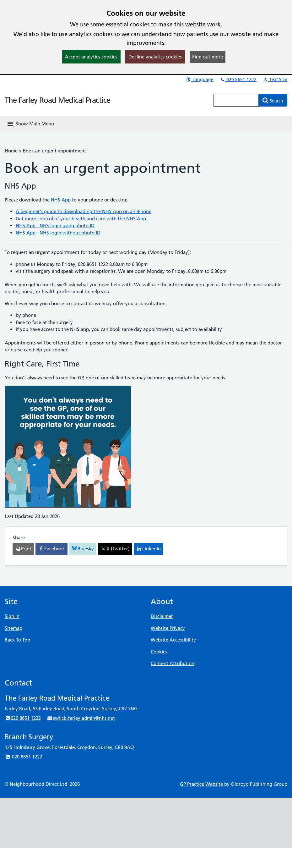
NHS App (61, 200)
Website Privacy (168, 628)
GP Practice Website (201, 784)
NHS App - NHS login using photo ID (55, 226)
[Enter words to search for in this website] (236, 100)
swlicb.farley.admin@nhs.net (81, 718)
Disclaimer (162, 616)
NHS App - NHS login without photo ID (58, 233)
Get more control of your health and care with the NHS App (81, 219)
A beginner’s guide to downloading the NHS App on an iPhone (83, 211)
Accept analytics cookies (91, 57)
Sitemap (13, 628)
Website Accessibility (173, 640)
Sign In (12, 616)
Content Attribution (172, 663)
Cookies (159, 652)
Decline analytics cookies (155, 57)
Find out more (207, 57)
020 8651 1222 (238, 79)
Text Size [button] (274, 79)
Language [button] (200, 79)
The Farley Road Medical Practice (57, 100)
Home (11, 151)
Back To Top (17, 640)
